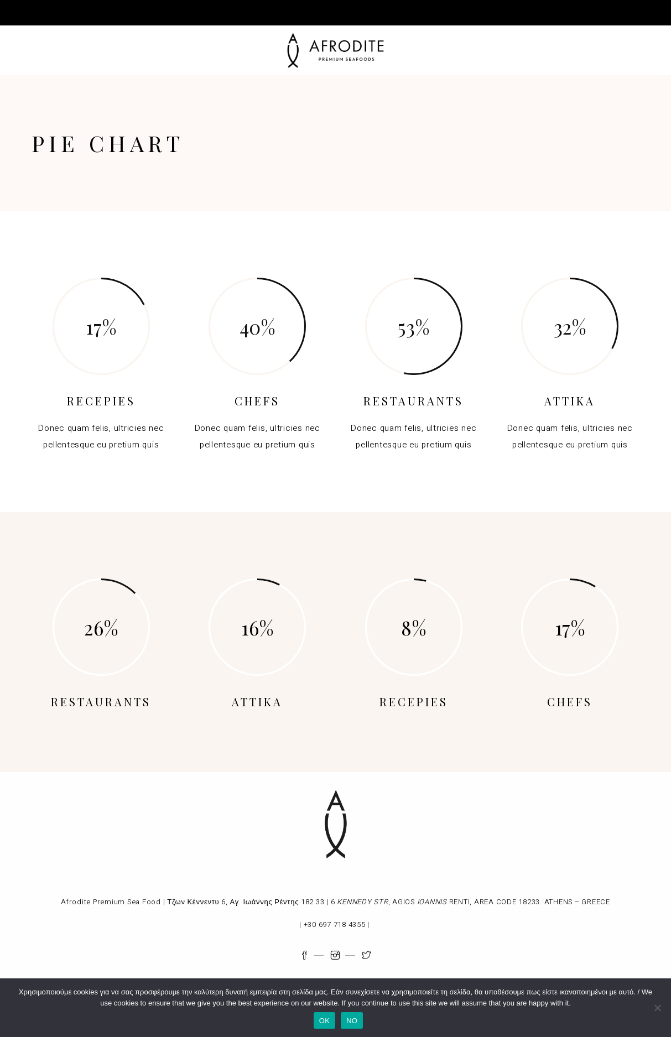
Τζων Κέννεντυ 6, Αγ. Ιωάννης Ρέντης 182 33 (245, 902)
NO (351, 1021)
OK (324, 1021)
